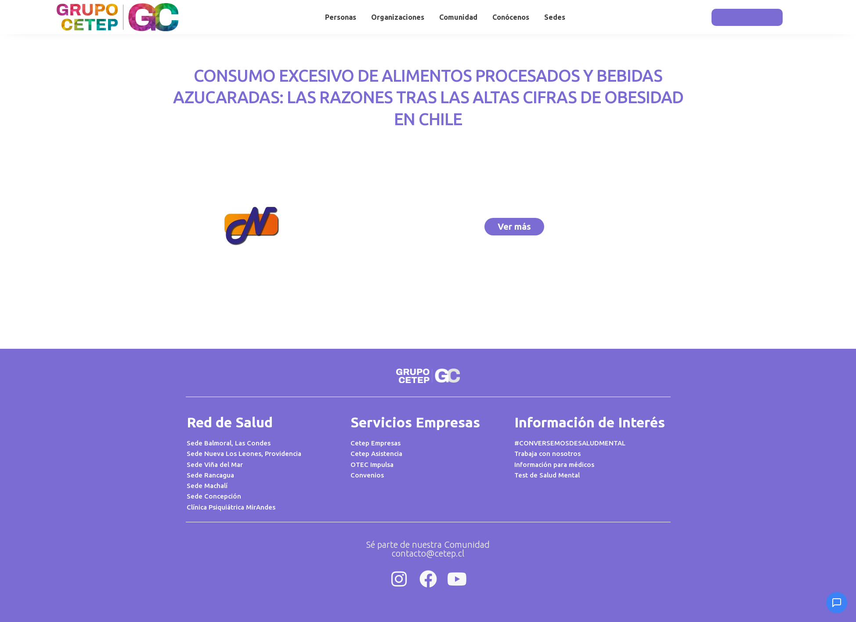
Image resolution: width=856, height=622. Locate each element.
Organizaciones (397, 17)
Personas (340, 17)
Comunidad (458, 17)
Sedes (554, 17)
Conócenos (510, 17)
